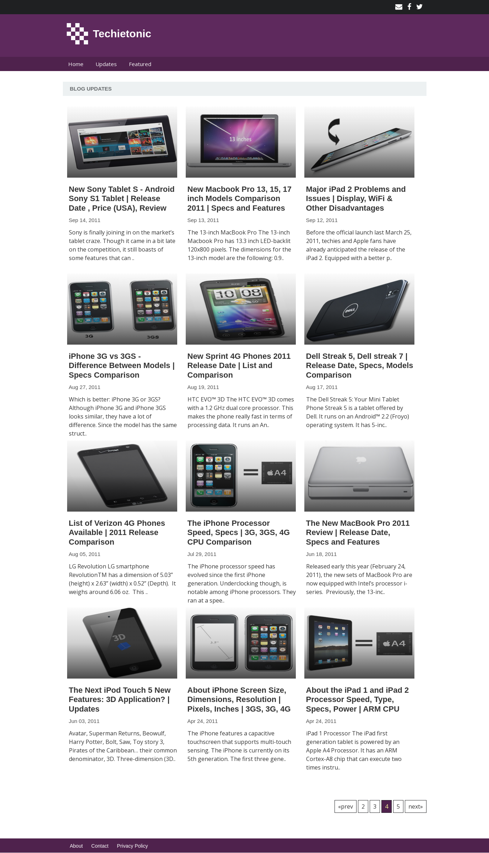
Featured (140, 64)
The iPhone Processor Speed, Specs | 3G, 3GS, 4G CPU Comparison (239, 532)
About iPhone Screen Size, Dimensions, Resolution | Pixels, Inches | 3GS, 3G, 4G (239, 699)
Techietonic (122, 33)
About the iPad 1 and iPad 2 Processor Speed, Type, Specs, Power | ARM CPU (357, 699)
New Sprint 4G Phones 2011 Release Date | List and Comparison (239, 365)
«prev (345, 806)
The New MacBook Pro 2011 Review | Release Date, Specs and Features (358, 532)
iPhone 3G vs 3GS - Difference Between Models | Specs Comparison (122, 365)
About (76, 846)
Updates (106, 64)
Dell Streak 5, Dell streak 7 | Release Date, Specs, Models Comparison (359, 365)
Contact (99, 846)
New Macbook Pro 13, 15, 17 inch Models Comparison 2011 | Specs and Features (240, 198)
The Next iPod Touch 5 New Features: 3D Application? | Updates (120, 699)
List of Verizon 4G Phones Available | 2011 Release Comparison (117, 532)
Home (75, 64)
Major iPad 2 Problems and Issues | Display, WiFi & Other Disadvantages (356, 198)
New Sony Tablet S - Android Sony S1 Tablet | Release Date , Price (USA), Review (122, 198)
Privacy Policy (132, 846)
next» (415, 806)
